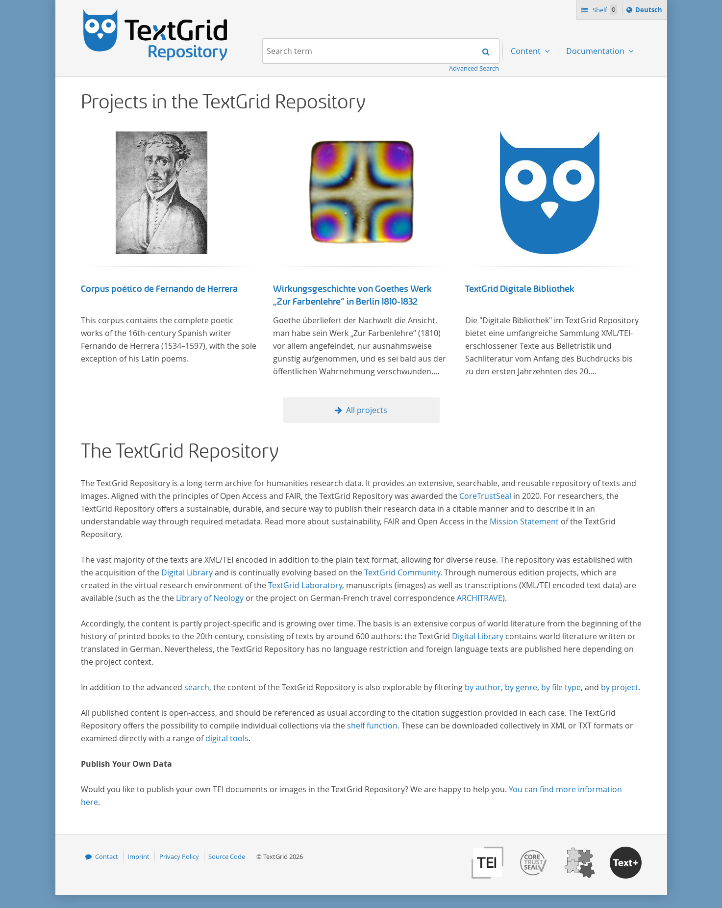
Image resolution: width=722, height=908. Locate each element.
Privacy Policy (179, 856)
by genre (521, 687)
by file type (561, 687)
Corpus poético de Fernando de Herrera (159, 289)
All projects (366, 410)
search (196, 687)
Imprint (138, 856)
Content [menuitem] (527, 51)
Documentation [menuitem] (596, 51)
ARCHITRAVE (479, 598)
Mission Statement (524, 521)
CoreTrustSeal (485, 496)
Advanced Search (474, 68)
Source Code (226, 856)
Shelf (604, 9)
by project (619, 687)
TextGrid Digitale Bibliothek (519, 289)
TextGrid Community (402, 572)
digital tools (227, 738)
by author (483, 687)
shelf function (372, 725)
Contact (106, 856)
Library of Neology (210, 598)
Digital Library (187, 572)
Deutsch (650, 11)
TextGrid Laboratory (305, 585)
